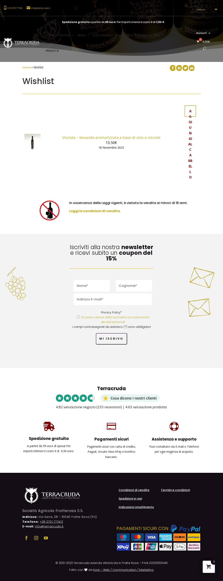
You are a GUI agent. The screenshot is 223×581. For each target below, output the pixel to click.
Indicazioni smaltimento (136, 507)
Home (26, 67)
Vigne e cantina (58, 35)
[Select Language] (206, 9)
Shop (172, 35)
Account (201, 33)
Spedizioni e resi (130, 499)
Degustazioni (136, 35)
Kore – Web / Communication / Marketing (123, 570)
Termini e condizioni (175, 490)
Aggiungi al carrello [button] (190, 113)
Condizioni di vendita (134, 490)
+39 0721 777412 (51, 522)
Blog (119, 35)
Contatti (157, 35)
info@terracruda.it (40, 8)
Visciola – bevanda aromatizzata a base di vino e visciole (111, 137)
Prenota (52, 51)
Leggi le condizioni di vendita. (95, 211)
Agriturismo (102, 35)
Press (81, 35)
